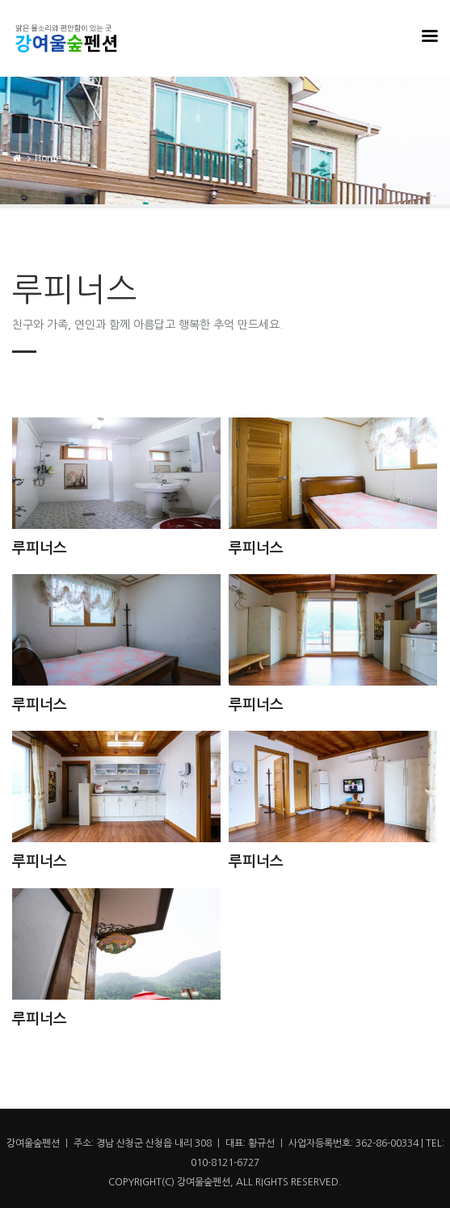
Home (48, 158)
